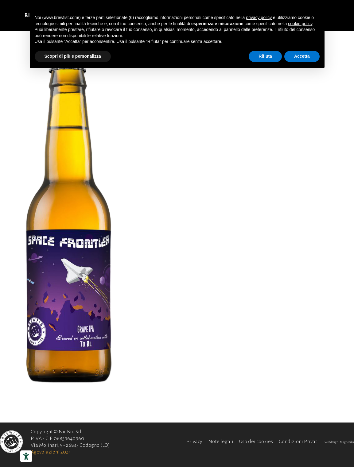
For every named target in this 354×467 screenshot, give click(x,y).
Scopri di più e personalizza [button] (73, 56)
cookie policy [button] (300, 23)
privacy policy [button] (259, 17)
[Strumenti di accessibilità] (26, 456)
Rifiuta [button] (265, 56)
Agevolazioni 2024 (51, 452)
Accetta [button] (302, 56)
